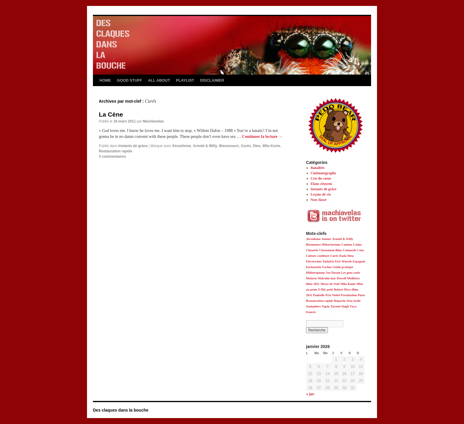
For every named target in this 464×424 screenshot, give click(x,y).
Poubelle (319, 295)
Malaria (311, 278)
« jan (310, 394)
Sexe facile (354, 300)
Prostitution (349, 295)
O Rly (322, 289)
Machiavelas (153, 121)
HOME (105, 80)
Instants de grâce (133, 146)
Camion (346, 244)
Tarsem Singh (339, 306)
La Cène (111, 114)
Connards (349, 250)
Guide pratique (343, 267)
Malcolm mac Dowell (332, 278)
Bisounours (229, 146)
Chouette (312, 250)
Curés (246, 146)
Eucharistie (313, 267)
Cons (360, 250)
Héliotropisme (315, 272)
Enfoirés (328, 261)
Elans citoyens (321, 184)
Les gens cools (350, 272)
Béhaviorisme (331, 244)
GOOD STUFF (129, 80)
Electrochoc (314, 261)
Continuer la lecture (262, 136)
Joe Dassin (333, 272)
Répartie (340, 300)
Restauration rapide (115, 151)
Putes (361, 295)
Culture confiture (317, 255)
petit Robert (335, 289)
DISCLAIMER (212, 80)
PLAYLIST (185, 80)
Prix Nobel (333, 295)
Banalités (318, 168)
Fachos (327, 267)
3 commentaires (112, 156)
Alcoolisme (181, 146)
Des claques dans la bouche (121, 410)
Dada (342, 255)
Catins (357, 244)
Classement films (330, 250)
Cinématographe (323, 173)
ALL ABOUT (159, 80)
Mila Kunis (271, 146)
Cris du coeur (321, 178)
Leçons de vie (321, 194)
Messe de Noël (330, 284)
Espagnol (358, 261)
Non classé (319, 200)
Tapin (325, 306)
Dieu (257, 146)
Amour (326, 239)
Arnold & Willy (205, 146)
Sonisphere (313, 306)
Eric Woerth (343, 261)
